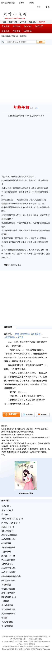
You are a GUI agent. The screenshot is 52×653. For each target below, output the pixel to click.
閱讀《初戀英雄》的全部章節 (27, 334)
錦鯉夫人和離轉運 (9, 535)
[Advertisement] (26, 72)
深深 (36, 108)
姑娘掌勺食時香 (8, 572)
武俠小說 (17, 26)
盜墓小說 (5, 31)
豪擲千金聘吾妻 (8, 593)
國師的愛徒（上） (9, 597)
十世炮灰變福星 (8, 589)
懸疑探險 (17, 31)
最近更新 (32, 22)
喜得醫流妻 (6, 585)
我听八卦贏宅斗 (8, 531)
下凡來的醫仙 (7, 622)
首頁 (4, 22)
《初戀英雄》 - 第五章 (13, 337)
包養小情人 (6, 506)
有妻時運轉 (6, 543)
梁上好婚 (5, 514)
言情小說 (5, 26)
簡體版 (31, 3)
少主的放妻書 (7, 605)
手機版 (21, 3)
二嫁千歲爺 (6, 552)
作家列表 (42, 22)
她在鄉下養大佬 (8, 568)
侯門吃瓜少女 (7, 564)
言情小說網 (31, 649)
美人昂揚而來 (7, 626)
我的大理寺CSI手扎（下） (12, 519)
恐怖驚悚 (28, 31)
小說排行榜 (13, 22)
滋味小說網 (15, 15)
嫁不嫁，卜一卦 (8, 556)
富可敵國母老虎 (8, 609)
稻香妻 (4, 618)
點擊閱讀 (13, 414)
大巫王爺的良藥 (8, 560)
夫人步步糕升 (7, 510)
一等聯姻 (5, 601)
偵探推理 (39, 26)
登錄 (47, 7)
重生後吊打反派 (8, 548)
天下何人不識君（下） (11, 523)
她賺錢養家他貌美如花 (11, 576)
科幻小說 (28, 26)
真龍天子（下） (8, 527)
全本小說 (23, 22)
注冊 (38, 7)
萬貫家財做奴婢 (8, 614)
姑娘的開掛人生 (8, 539)
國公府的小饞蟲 (8, 581)
